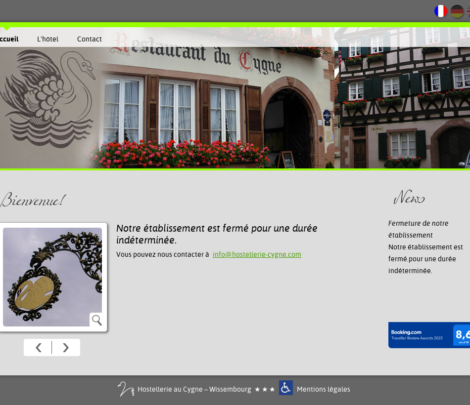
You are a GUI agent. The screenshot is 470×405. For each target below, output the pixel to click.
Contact (89, 39)
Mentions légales (323, 389)
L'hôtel (47, 39)
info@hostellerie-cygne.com (257, 254)
